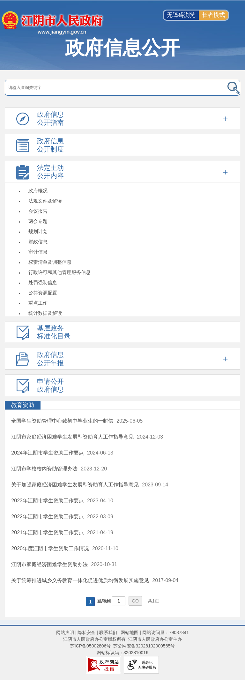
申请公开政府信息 (50, 385)
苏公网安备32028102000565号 (144, 645)
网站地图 (129, 632)
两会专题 (38, 221)
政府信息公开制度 (50, 144)
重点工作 (38, 303)
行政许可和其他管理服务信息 (59, 272)
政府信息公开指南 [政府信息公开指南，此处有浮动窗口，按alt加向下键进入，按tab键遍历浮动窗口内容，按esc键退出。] (50, 118)
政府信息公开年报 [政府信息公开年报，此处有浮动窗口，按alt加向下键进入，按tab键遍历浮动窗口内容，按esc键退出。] (50, 358)
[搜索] (216, 88)
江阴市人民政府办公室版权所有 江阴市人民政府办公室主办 (122, 639)
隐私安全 (86, 632)
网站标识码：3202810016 (122, 652)
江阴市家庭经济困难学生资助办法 (49, 564)
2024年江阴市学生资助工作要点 (47, 452)
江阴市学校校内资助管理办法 (44, 468)
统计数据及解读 (45, 313)
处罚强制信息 (42, 282)
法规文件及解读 (45, 200)
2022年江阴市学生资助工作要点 (47, 516)
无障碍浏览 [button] (181, 15)
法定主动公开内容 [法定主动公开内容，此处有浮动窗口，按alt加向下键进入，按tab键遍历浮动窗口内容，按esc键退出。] (50, 171)
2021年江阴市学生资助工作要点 (47, 532)
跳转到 (104, 600)
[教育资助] (122, 405)
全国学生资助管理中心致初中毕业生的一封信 (62, 421)
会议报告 (38, 211)
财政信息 (38, 241)
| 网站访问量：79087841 (163, 632)
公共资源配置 (42, 292)
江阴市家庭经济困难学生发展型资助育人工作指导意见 (72, 437)
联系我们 (108, 632)
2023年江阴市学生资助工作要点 (47, 500)
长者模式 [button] (213, 15)
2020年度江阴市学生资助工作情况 (50, 548)
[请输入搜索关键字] (99, 88)
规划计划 (38, 231)
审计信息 (38, 252)
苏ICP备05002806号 (90, 645)
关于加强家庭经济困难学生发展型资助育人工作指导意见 (75, 484)
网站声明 (65, 632)
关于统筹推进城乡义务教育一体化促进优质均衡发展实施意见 (80, 580)
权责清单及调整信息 (49, 262)
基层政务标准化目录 (54, 332)
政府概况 (38, 190)
